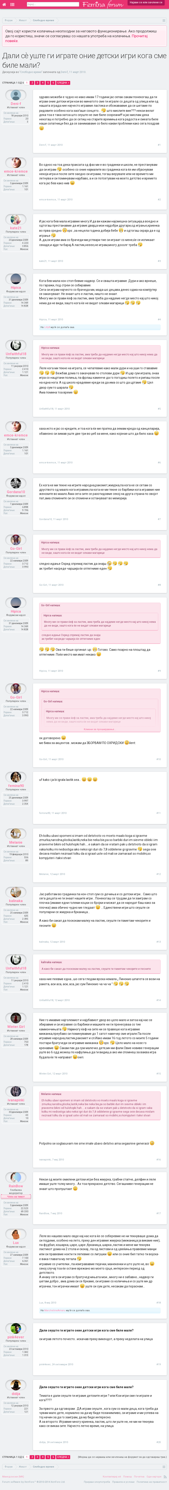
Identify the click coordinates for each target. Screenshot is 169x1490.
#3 (159, 261)
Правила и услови (123, 1485)
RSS (165, 1479)
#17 (158, 1213)
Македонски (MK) (13, 1479)
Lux (41, 1305)
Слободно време (31, 72)
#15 (158, 1073)
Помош (127, 1479)
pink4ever (45, 1367)
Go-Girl (43, 585)
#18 (158, 1305)
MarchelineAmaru (54, 1313)
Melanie (44, 874)
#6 (159, 462)
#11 (158, 813)
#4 (159, 319)
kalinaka (44, 941)
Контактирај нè (112, 1479)
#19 (158, 1367)
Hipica (43, 319)
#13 (158, 941)
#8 (159, 585)
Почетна (139, 1479)
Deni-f (64, 72)
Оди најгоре (154, 1479)
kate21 (43, 261)
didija (42, 1445)
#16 (158, 1159)
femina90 (44, 813)
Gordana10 (45, 519)
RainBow (44, 1213)
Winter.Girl (45, 1073)
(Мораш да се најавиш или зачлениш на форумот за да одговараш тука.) (122, 1459)
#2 (159, 199)
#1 (159, 145)
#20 (158, 1445)
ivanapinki (45, 1159)
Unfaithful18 (46, 408)
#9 (159, 670)
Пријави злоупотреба (97, 1485)
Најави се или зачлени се (146, 2)
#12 (158, 874)
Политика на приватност (152, 1485)
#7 (159, 519)
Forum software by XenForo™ (33, 1485)
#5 (159, 408)
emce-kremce (47, 199)
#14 (158, 1000)
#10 (158, 759)
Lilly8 (47, 327)
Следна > (63, 82)
